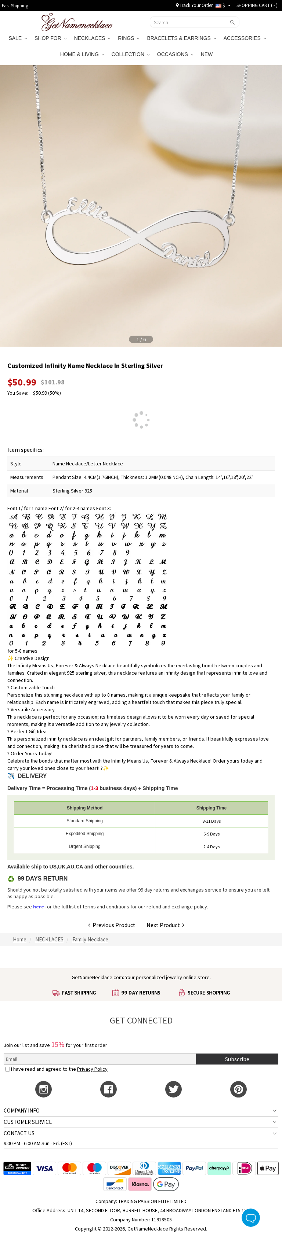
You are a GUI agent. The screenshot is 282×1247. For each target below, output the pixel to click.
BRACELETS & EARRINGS (181, 38)
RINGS (128, 38)
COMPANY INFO (22, 1110)
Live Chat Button (251, 1218)
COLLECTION (130, 54)
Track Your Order (194, 5)
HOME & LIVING (82, 54)
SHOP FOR (50, 38)
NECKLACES (92, 38)
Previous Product (111, 925)
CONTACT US (19, 1133)
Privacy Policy (92, 1069)
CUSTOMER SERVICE (28, 1121)
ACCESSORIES (245, 38)
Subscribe (237, 1059)
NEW (207, 54)
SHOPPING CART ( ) (257, 5)
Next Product (165, 925)
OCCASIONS (175, 54)
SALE (17, 38)
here (38, 906)
